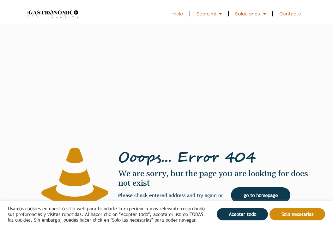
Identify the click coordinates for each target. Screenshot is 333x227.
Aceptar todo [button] (242, 214)
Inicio (177, 13)
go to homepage (261, 195)
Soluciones (250, 14)
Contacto (290, 13)
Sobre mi (209, 14)
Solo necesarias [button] (297, 214)
